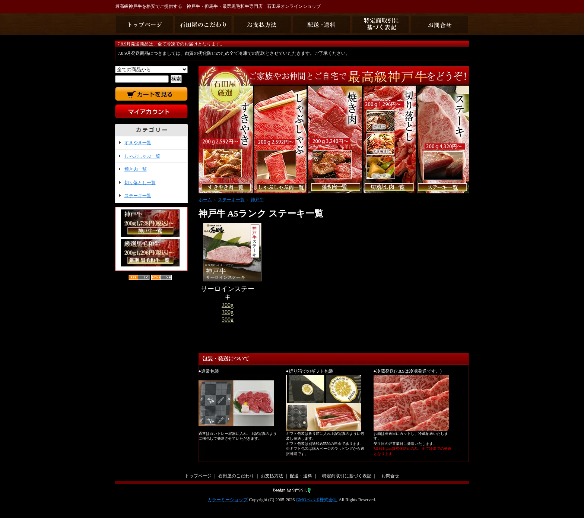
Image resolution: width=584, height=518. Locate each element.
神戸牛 (257, 199)
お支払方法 (272, 475)
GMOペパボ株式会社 (316, 499)
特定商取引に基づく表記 (346, 475)
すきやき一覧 (137, 142)
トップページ (198, 475)
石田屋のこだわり (236, 475)
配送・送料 (301, 475)
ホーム (205, 199)
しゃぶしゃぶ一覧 (142, 156)
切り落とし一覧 (140, 182)
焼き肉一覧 (135, 169)
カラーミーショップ (227, 499)
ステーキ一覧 (137, 195)
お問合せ (390, 475)
